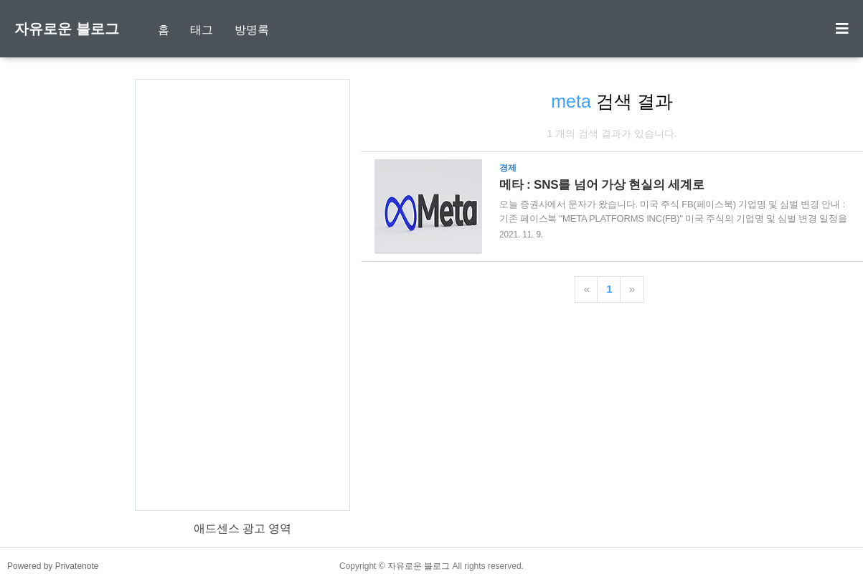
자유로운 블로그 (66, 29)
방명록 (252, 30)
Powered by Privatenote (52, 566)
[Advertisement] (242, 295)
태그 (201, 30)
